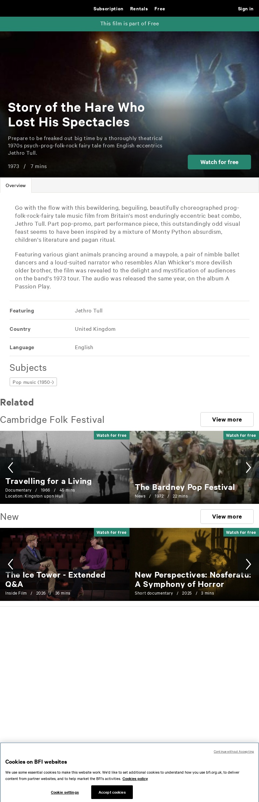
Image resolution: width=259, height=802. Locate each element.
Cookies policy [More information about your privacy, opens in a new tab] (135, 783)
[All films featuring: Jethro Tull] (88, 310)
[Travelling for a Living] (48, 480)
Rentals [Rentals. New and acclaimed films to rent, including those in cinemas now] (139, 8)
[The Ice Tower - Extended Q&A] (55, 579)
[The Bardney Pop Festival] (185, 486)
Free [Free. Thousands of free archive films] (159, 8)
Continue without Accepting (234, 755)
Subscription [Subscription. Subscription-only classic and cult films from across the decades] (109, 8)
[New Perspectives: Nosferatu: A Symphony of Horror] (193, 579)
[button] (219, 162)
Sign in (246, 8)
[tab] (16, 185)
